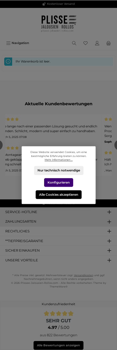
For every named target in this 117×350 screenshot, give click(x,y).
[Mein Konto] (97, 43)
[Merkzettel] (85, 43)
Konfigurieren (59, 182)
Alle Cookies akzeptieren (58, 194)
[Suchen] (74, 43)
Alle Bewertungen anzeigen (58, 345)
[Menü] (17, 43)
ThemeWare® (59, 286)
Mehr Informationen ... (59, 159)
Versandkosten (83, 275)
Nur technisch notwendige (58, 170)
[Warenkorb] (108, 43)
